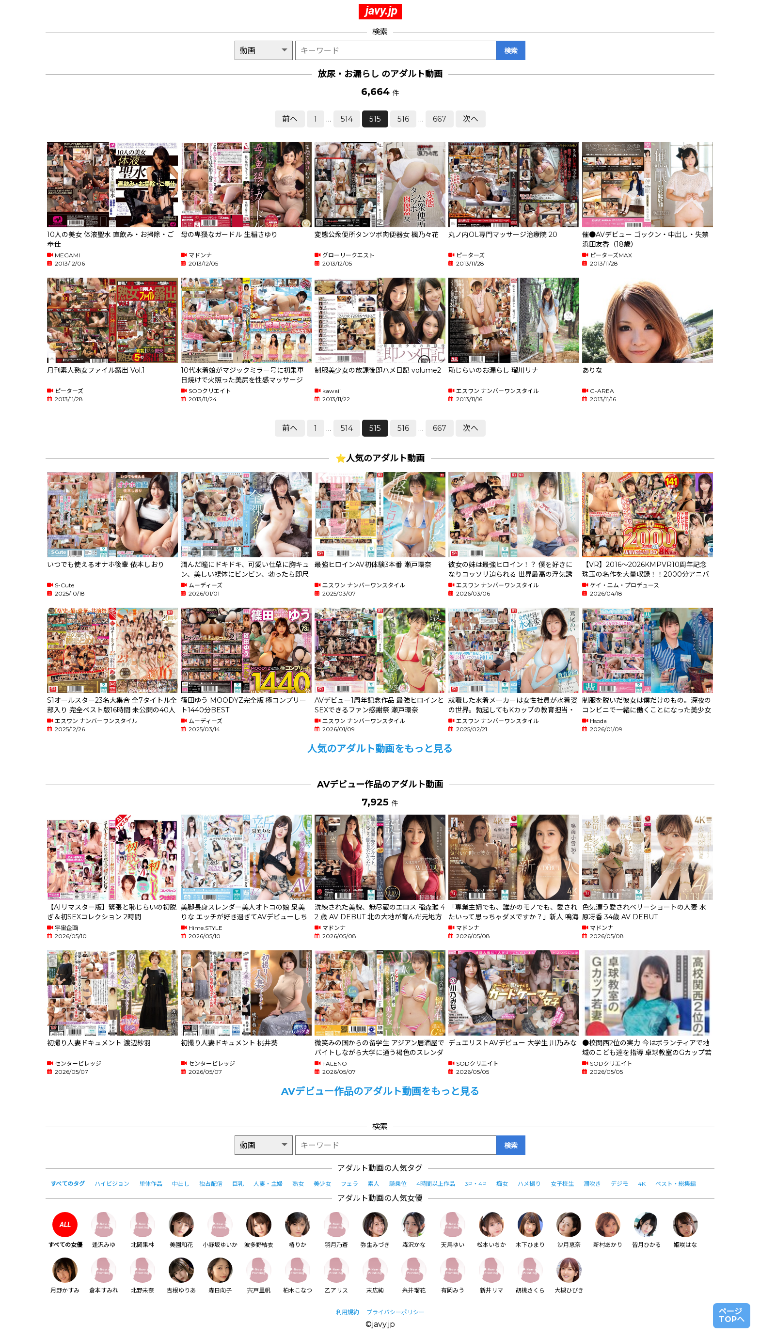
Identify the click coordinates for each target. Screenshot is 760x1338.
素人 (374, 1183)
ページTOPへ (731, 1315)
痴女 (502, 1183)
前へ (290, 119)
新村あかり (607, 1230)
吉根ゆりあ (181, 1276)
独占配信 (210, 1183)
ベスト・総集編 (675, 1183)
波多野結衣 (258, 1230)
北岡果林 (142, 1230)
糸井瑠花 (414, 1276)
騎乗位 (398, 1183)
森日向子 (220, 1276)
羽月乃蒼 (336, 1230)
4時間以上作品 (435, 1183)
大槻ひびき (569, 1276)
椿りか (297, 1230)
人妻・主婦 (268, 1183)
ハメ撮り (529, 1183)
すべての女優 (65, 1230)
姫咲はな (685, 1230)
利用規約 (347, 1312)
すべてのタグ (67, 1183)
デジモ (619, 1183)
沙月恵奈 (569, 1230)
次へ (470, 119)
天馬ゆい (452, 1230)
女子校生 (562, 1183)
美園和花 (181, 1230)
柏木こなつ (297, 1276)
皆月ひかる (646, 1230)
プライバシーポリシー (395, 1312)
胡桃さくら (530, 1276)
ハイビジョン (112, 1183)
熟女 (298, 1183)
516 (403, 119)
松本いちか (491, 1230)
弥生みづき (375, 1230)
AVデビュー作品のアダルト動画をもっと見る (380, 1091)
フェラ (349, 1183)
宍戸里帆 (258, 1276)
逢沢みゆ (103, 1230)
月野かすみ (64, 1276)
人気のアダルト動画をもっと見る (380, 749)
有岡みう (452, 1276)
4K (642, 1183)
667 (439, 119)
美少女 (322, 1183)
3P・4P (476, 1183)
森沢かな (414, 1230)
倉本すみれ (103, 1276)
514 (347, 119)
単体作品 (150, 1183)
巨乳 (238, 1183)
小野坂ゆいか (220, 1230)
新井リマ (491, 1276)
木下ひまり (530, 1230)
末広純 (375, 1276)
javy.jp (381, 10)
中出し (181, 1183)
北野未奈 (142, 1276)
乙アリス (336, 1276)
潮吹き (592, 1183)
